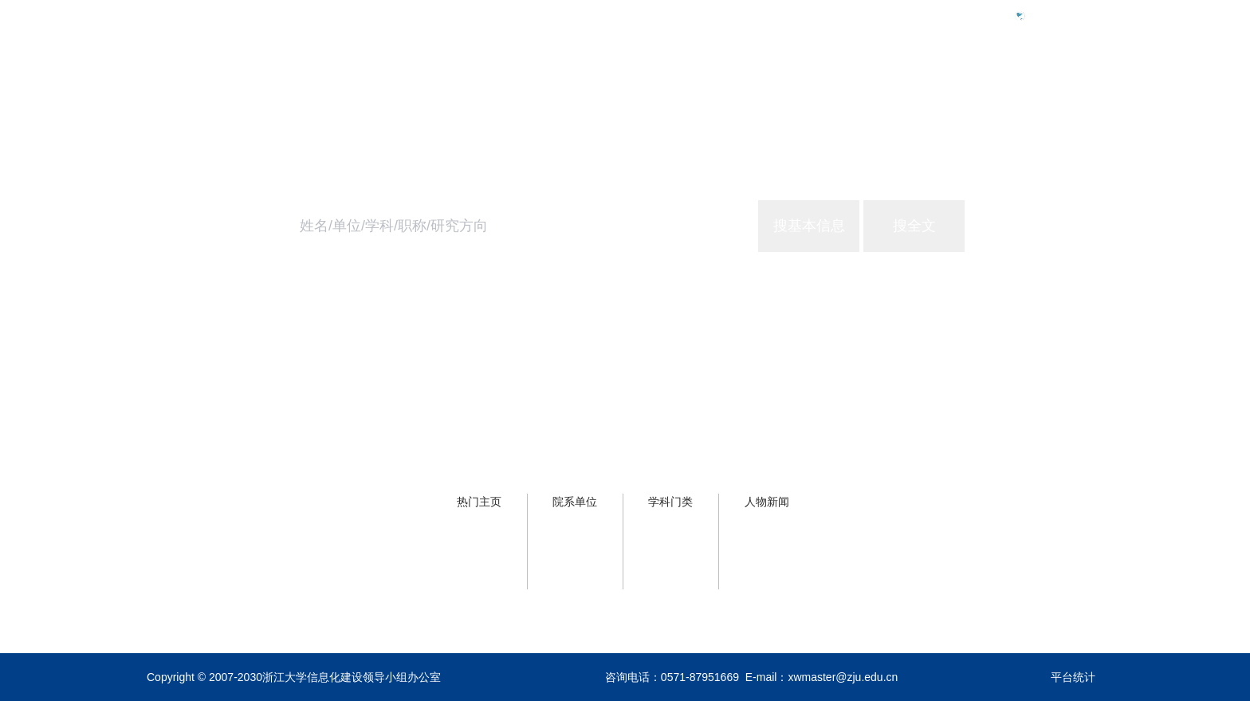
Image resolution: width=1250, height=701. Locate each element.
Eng (1042, 15)
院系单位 (574, 501)
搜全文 (914, 226)
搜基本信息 (809, 226)
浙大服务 (994, 85)
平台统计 (1073, 677)
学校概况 (912, 85)
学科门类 (670, 501)
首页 (839, 85)
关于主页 (1077, 85)
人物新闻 (767, 501)
